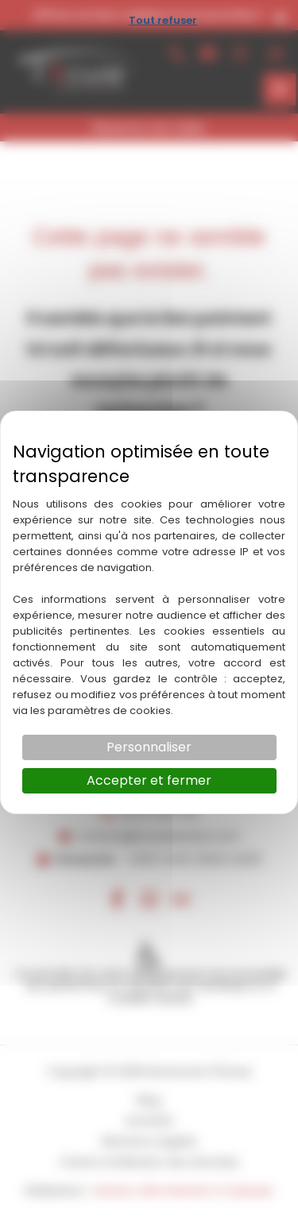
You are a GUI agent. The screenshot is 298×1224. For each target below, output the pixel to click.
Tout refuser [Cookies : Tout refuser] (163, 20)
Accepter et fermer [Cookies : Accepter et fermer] (149, 780)
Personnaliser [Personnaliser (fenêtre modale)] (149, 747)
